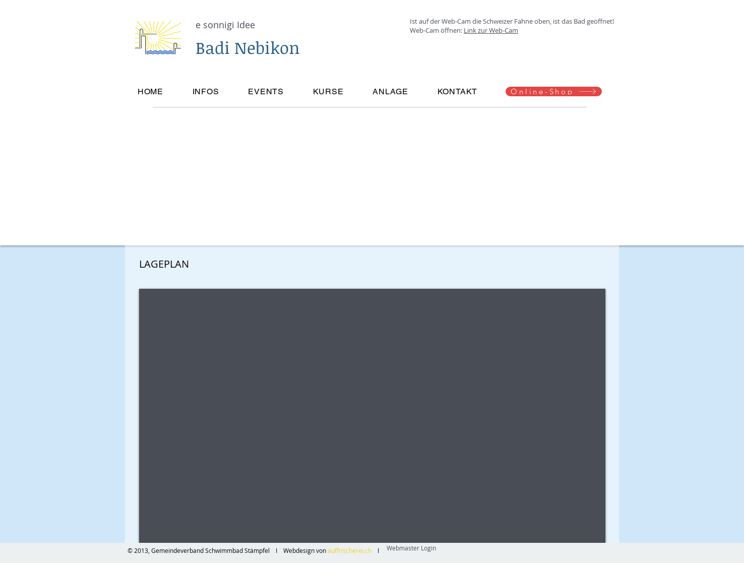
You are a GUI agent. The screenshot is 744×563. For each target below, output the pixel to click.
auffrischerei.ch (350, 550)
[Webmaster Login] (411, 548)
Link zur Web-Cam (491, 30)
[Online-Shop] (554, 91)
